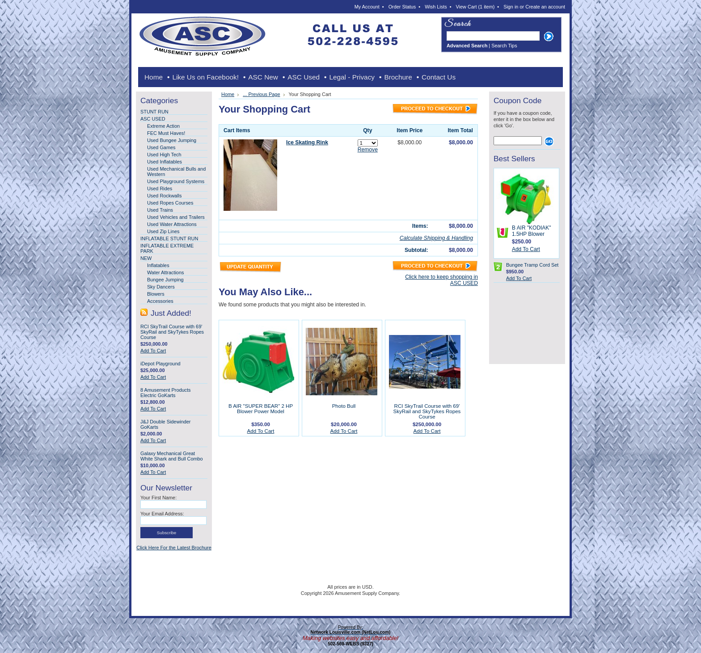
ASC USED (152, 118)
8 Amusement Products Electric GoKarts (165, 392)
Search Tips (504, 45)
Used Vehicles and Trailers (176, 217)
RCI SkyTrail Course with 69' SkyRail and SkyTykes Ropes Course (172, 332)
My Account (367, 6)
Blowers (156, 294)
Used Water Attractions (172, 224)
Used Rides (159, 188)
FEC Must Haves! (166, 133)
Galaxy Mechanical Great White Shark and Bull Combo (171, 456)
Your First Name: (158, 497)
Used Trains (160, 210)
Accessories (160, 301)
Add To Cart (153, 350)
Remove (368, 150)
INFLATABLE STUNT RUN (169, 238)
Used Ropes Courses (170, 202)
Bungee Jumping (165, 279)
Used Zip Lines (163, 231)
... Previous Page (261, 94)
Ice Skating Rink (307, 142)
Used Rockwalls (164, 195)
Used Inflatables (164, 161)
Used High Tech (164, 154)
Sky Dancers (161, 286)
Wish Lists (436, 6)
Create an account (545, 6)
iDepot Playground (160, 363)
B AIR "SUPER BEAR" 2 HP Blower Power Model (260, 408)
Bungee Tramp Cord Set (532, 265)
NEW (146, 258)
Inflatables (158, 265)
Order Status (402, 6)
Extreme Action (163, 126)
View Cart (475, 6)
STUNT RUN (154, 111)
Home (227, 94)
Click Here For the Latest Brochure (173, 547)
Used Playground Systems (175, 181)
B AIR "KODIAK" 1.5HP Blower (531, 231)
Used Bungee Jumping (171, 140)
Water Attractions (165, 272)
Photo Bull (344, 406)
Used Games (161, 147)
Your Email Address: (162, 513)
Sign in (510, 6)
